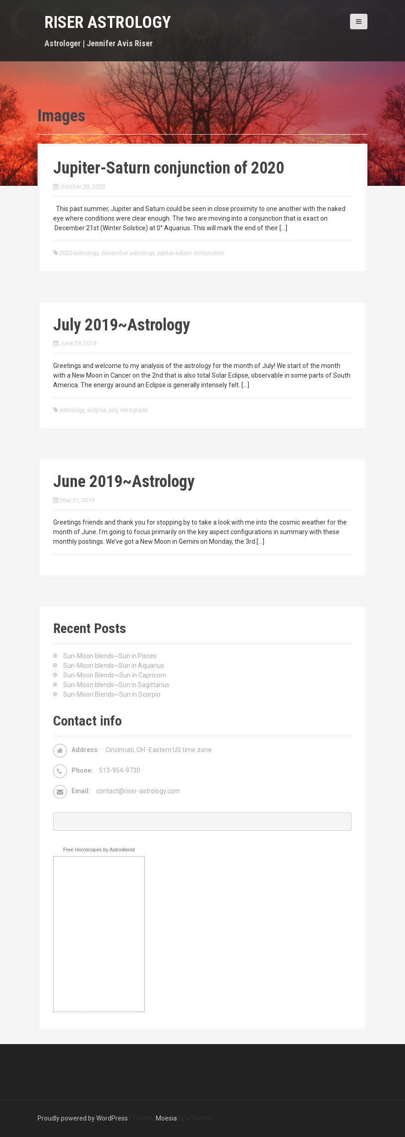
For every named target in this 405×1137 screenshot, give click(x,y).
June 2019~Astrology (124, 481)
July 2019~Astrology (121, 325)
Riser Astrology (107, 22)
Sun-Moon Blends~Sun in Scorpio (111, 694)
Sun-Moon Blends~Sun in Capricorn (114, 675)
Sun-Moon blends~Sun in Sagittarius (116, 684)
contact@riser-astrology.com (138, 791)
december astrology (127, 252)
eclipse (96, 409)
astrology (72, 409)
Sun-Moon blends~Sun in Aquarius (113, 665)
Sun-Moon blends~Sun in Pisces (110, 656)
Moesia (166, 1118)
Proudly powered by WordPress (83, 1118)
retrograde (134, 409)
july (113, 409)
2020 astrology (79, 252)
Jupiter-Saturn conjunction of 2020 (168, 168)
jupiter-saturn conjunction (190, 252)
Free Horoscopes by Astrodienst (99, 849)
